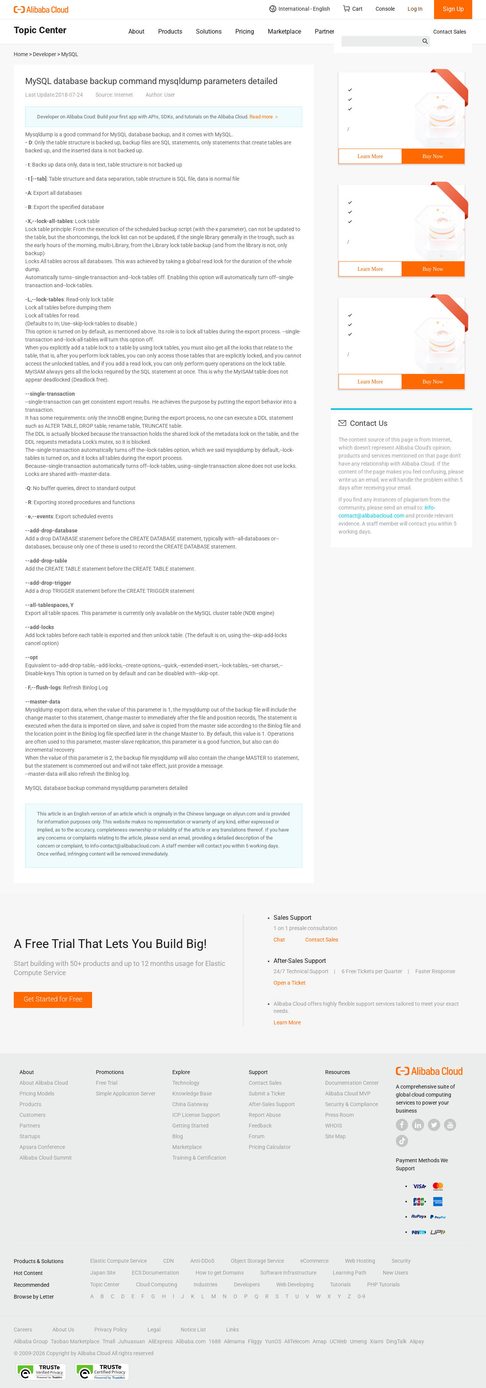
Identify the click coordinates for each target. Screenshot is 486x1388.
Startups (29, 1136)
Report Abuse (265, 1115)
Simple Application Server (126, 1093)
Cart (353, 8)
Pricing (244, 31)
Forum (256, 1136)
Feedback (260, 1126)
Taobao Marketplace (75, 1341)
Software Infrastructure (288, 1273)
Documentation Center (352, 1083)
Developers (247, 1284)
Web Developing (295, 1284)
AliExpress (160, 1341)
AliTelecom (296, 1341)
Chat (279, 940)
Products (170, 31)
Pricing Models (36, 1093)
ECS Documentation (155, 1273)
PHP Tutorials (383, 1284)
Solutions (209, 31)
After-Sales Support (272, 1104)
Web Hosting (360, 1261)
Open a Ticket (290, 983)
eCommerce (314, 1261)
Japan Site (102, 1273)
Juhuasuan (131, 1341)
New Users (395, 1273)
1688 (215, 1341)
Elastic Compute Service (118, 1261)
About (136, 31)
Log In (415, 9)
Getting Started (190, 1126)
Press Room (339, 1115)
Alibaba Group (31, 1341)
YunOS (273, 1341)
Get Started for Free (53, 999)
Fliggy (255, 1341)
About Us (63, 1330)
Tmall (108, 1341)
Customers (32, 1115)
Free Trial (106, 1083)
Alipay (417, 1341)
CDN (168, 1261)
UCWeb (338, 1341)
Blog (177, 1136)
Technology (185, 1083)
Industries (205, 1284)
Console (385, 9)
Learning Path (349, 1273)
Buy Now (433, 156)
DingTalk (396, 1341)
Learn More (370, 156)
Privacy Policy (110, 1330)
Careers (23, 1330)
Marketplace (284, 31)
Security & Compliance (351, 1104)
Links (232, 1330)
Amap (320, 1341)
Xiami (376, 1341)
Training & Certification (199, 1158)
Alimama (234, 1341)
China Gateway (190, 1104)
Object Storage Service (257, 1261)
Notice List (193, 1330)
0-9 (361, 1296)
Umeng (358, 1341)
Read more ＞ (264, 117)
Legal (153, 1330)
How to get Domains (220, 1273)
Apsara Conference (42, 1147)
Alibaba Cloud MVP (348, 1093)
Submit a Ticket (267, 1093)
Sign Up (453, 9)
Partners (326, 31)
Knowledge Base (192, 1093)
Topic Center (105, 1284)
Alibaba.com (191, 1341)
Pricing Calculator (270, 1147)
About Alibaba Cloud (43, 1083)
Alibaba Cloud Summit (45, 1158)
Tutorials (340, 1284)
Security (401, 1261)
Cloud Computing (156, 1284)
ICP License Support (196, 1115)
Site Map (335, 1136)
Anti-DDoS (202, 1261)
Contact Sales (449, 32)
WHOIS (333, 1126)
